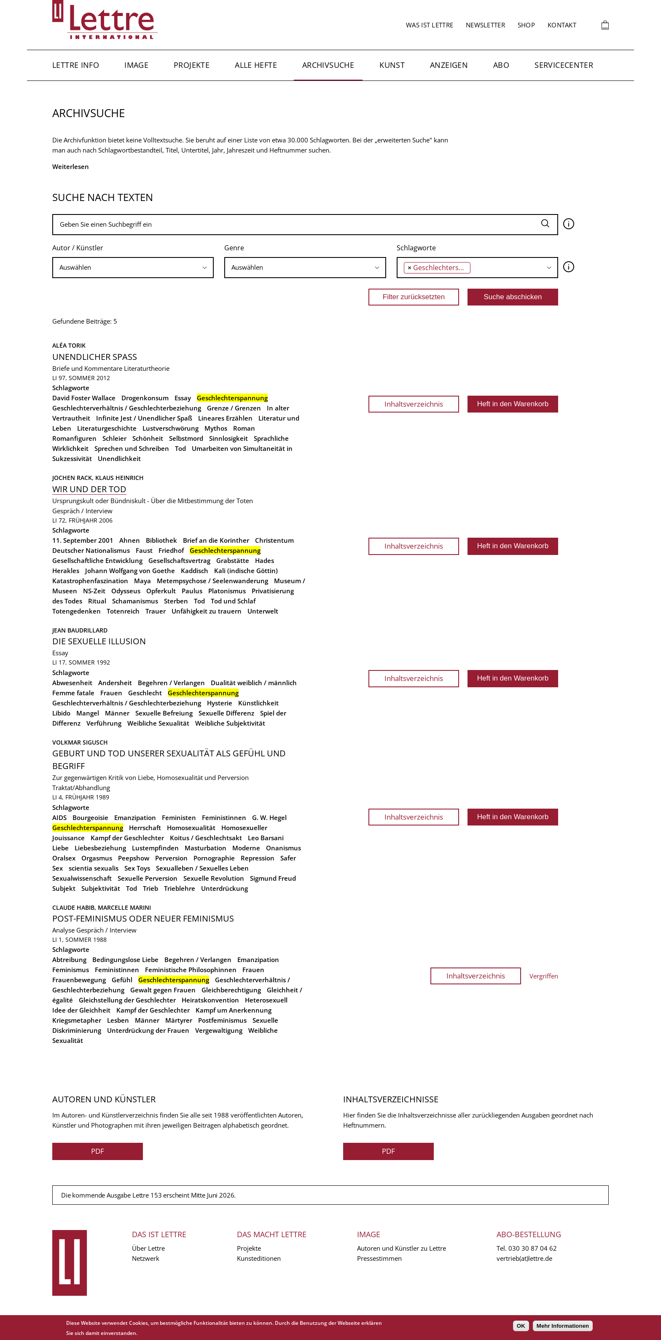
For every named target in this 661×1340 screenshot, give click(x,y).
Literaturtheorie (146, 368)
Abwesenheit (72, 682)
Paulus (192, 591)
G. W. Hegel (269, 817)
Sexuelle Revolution (213, 878)
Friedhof (171, 550)
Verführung (103, 723)
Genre (234, 247)
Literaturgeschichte (107, 428)
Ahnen (129, 540)
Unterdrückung (224, 888)
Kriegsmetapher (76, 1020)
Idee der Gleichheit (81, 1010)
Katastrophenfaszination (90, 580)
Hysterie (219, 703)
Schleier (114, 438)
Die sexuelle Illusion (99, 641)
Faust (144, 550)
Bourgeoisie (90, 817)
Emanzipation (135, 817)
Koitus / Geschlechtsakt (206, 837)
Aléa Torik (69, 345)
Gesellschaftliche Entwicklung (97, 560)
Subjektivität (100, 888)
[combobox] (133, 267)
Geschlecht (145, 693)
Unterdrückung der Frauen (148, 1030)
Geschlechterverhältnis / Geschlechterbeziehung (126, 408)
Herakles (65, 570)
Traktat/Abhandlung (81, 787)
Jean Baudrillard (79, 630)
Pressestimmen (379, 1258)
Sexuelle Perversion (147, 878)
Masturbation (205, 848)
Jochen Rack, (73, 478)
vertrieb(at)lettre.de (524, 1258)
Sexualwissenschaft (82, 878)
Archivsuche (328, 65)
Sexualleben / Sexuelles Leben (202, 868)
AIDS (59, 817)
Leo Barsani (266, 837)
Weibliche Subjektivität (230, 723)
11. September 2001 (82, 540)
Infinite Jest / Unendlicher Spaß (144, 418)
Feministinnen (224, 817)
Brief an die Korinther (216, 540)
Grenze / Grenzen (234, 408)
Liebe (60, 848)
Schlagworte (416, 247)
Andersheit (115, 682)
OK (521, 1326)
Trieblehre (179, 888)
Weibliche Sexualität (158, 723)
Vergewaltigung (218, 1030)
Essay (183, 398)
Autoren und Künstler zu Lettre (401, 1248)
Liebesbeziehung (100, 848)
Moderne (246, 848)
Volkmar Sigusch (80, 742)
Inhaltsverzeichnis (413, 404)
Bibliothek (161, 540)
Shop (526, 25)
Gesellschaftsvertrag (179, 560)
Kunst (392, 65)
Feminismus (70, 969)
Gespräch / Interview (82, 511)
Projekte (192, 65)
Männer (117, 713)
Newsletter (485, 25)
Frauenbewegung (79, 980)
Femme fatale (73, 693)
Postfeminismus (222, 1020)
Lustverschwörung (170, 428)
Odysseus (125, 591)
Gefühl (122, 980)
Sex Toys (137, 868)
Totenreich (123, 611)
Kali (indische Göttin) (246, 570)
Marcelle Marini (124, 907)
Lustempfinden (155, 848)
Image (136, 65)
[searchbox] (133, 267)
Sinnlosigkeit (228, 438)
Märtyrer (178, 1020)
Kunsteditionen (259, 1258)
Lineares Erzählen (225, 418)
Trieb (150, 888)
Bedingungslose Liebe (125, 959)
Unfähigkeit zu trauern (207, 611)
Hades (264, 560)
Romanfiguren (74, 438)
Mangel (87, 713)
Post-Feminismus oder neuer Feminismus (143, 918)
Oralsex (63, 858)
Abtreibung (69, 959)
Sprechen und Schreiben (131, 448)
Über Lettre (148, 1248)
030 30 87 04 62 (532, 1248)
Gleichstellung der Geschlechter (127, 1000)
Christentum (274, 540)
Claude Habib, (75, 907)
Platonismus (227, 591)
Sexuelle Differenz (226, 713)
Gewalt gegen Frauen (163, 990)
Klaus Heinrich (119, 478)
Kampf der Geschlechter (127, 837)
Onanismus (283, 848)
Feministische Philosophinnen (190, 969)
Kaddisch (194, 570)
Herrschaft (145, 827)
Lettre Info (75, 65)
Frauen (111, 693)
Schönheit (147, 438)
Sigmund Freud (273, 878)
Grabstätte (232, 560)
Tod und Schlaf (233, 601)
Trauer (155, 611)
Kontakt (562, 25)
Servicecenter (564, 65)
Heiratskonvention (210, 1000)
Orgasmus (96, 858)
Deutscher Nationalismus (91, 550)
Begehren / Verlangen (171, 682)
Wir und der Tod (89, 489)
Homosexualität (191, 827)
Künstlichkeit (258, 703)
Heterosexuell (266, 1000)
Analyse (63, 930)
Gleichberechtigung (231, 990)
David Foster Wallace (84, 398)
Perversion (171, 858)
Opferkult (161, 591)
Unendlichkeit (119, 458)
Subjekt (63, 888)
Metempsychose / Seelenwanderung (212, 580)
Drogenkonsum (145, 398)
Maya (142, 580)
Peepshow (133, 858)
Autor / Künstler (77, 247)
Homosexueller (244, 827)
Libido (61, 713)
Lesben (118, 1020)
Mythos (215, 428)
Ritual (97, 601)
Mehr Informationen (563, 1326)
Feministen (179, 817)
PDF (97, 1151)
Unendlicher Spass (94, 356)
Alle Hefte (256, 65)
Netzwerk (145, 1258)
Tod (180, 448)
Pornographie (214, 858)
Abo (501, 65)
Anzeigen (449, 65)
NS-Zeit (94, 591)
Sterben (176, 601)
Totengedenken (76, 611)
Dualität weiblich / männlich (254, 682)
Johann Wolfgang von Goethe (130, 570)
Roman (244, 428)
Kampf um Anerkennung (233, 1010)
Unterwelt (262, 611)
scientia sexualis (93, 868)
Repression (257, 858)
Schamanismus (135, 601)
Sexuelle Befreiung (164, 713)
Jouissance (68, 837)
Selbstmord (186, 438)
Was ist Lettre (429, 25)
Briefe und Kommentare (87, 368)
